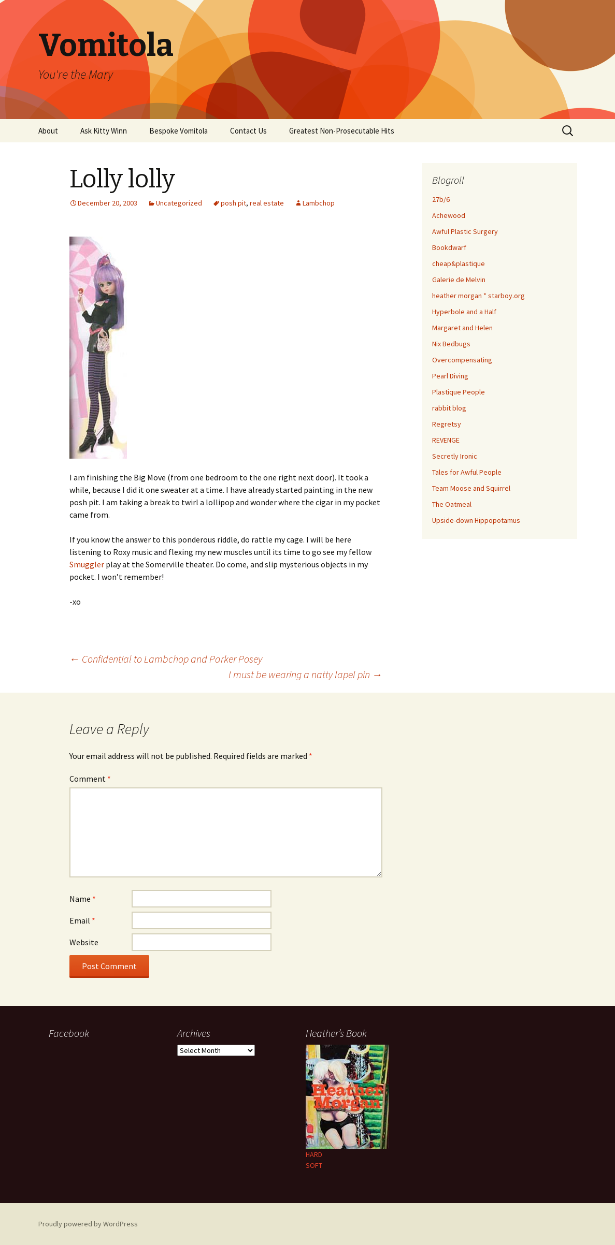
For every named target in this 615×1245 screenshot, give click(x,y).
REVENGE (446, 440)
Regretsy (446, 424)
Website (83, 942)
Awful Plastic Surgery (465, 231)
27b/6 (441, 199)
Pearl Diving (450, 375)
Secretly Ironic (454, 456)
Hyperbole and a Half (464, 311)
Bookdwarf (449, 247)
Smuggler (86, 564)
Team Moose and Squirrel (471, 488)
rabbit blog (449, 408)
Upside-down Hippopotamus (476, 520)
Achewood (448, 215)
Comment (90, 778)
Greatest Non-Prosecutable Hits (341, 131)
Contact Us (248, 131)
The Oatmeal (451, 504)
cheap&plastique (458, 263)
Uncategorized (179, 203)
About (48, 131)
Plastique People (458, 392)
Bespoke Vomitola (178, 131)
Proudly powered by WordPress (88, 1223)
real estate (267, 203)
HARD (314, 1154)
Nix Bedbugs (451, 343)
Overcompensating (462, 359)
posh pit (233, 203)
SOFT (314, 1165)
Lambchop (319, 203)
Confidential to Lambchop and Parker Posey (165, 658)
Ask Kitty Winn (103, 131)
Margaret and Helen (462, 327)
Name (82, 899)
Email (82, 920)
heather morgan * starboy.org (478, 295)
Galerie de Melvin (458, 279)
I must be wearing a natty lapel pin (305, 674)
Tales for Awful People (467, 472)
